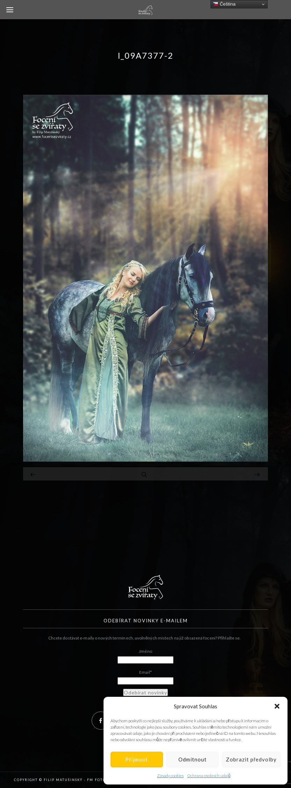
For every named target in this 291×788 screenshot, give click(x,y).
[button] (277, 706)
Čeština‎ (224, 4)
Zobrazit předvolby (251, 759)
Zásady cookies (170, 775)
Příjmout (136, 759)
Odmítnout (192, 759)
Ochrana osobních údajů (208, 775)
